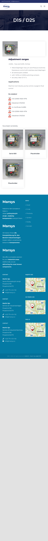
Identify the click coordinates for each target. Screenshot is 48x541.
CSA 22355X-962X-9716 (19, 99)
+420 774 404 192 (5, 1)
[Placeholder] (35, 140)
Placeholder (35, 154)
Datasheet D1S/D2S (18, 103)
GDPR (39, 356)
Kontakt (29, 226)
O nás (28, 209)
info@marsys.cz (15, 1)
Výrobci (28, 217)
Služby (28, 222)
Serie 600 (12, 154)
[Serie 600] (13, 140)
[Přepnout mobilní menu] (44, 6)
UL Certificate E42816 (19, 107)
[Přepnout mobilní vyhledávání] (41, 6)
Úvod (28, 205)
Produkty (29, 213)
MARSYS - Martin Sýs (30, 356)
